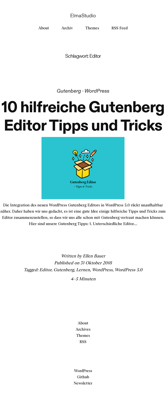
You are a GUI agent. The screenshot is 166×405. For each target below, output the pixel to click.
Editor (45, 269)
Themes (83, 335)
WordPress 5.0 (128, 269)
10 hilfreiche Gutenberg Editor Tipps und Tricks (83, 116)
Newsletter (83, 383)
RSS (83, 341)
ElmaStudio (83, 15)
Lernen (83, 269)
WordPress (96, 91)
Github (83, 376)
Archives (83, 329)
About (83, 323)
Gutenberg (69, 91)
